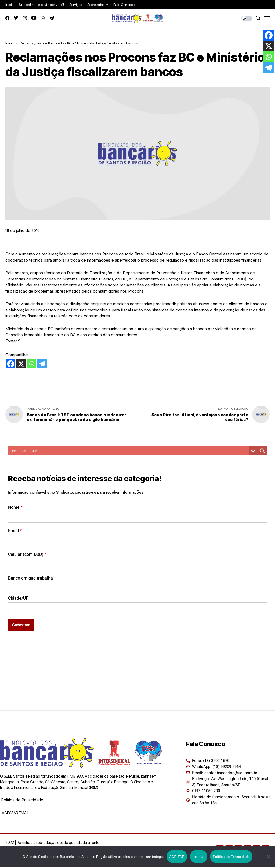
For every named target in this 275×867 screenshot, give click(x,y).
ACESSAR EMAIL (15, 812)
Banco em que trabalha (30, 578)
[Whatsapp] (31, 363)
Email (15, 530)
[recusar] (268, 856)
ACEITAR (176, 857)
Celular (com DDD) (27, 554)
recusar (199, 857)
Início (9, 43)
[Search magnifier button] (262, 450)
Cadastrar (21, 625)
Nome (15, 507)
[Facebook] (10, 363)
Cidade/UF (18, 598)
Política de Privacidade (22, 799)
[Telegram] (42, 363)
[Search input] (129, 450)
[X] (21, 363)
